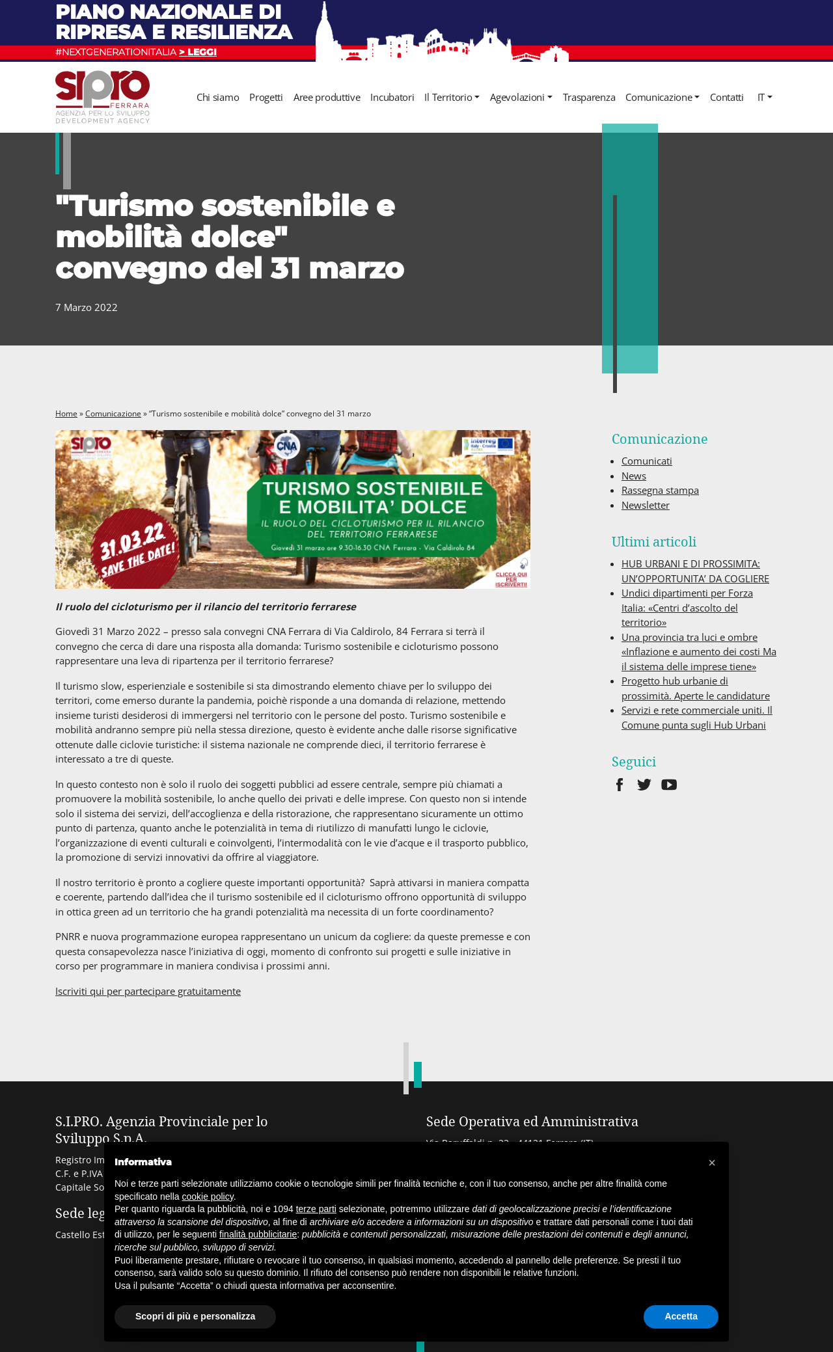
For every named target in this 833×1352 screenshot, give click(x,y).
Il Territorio (448, 96)
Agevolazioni (517, 96)
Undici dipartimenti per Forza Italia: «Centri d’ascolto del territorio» (687, 607)
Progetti (266, 96)
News (633, 475)
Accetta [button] (681, 1316)
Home (66, 413)
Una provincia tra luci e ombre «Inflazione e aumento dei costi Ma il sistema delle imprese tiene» (698, 651)
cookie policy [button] (208, 1196)
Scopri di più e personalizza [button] (195, 1316)
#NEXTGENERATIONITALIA (136, 52)
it (761, 96)
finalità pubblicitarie (258, 1234)
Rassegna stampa (660, 489)
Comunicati (646, 460)
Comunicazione (658, 96)
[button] (712, 1162)
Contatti (727, 96)
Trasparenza (589, 96)
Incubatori (392, 96)
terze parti (316, 1209)
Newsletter (645, 504)
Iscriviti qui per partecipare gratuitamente (148, 990)
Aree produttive (327, 96)
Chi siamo (218, 96)
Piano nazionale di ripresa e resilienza (173, 22)
